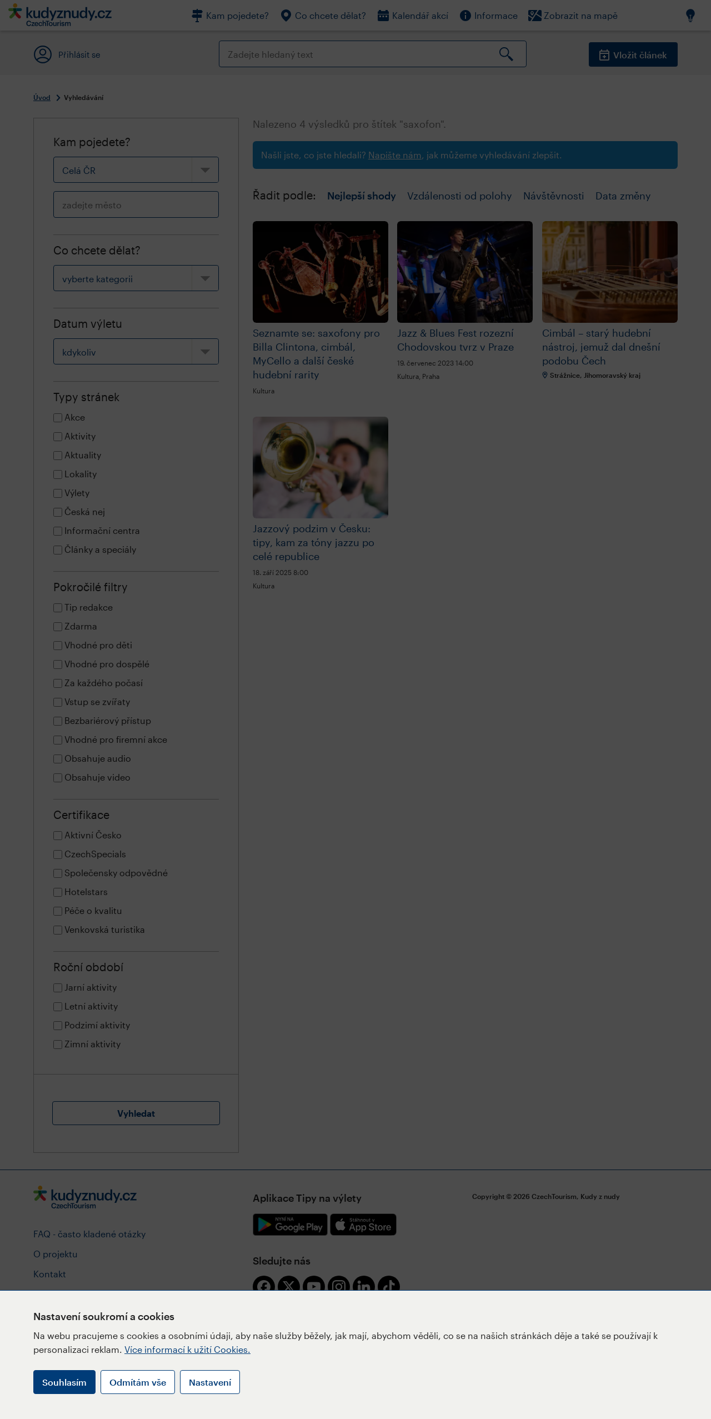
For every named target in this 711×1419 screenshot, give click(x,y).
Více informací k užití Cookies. (187, 1349)
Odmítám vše (137, 1382)
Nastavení (210, 1382)
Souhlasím (64, 1382)
